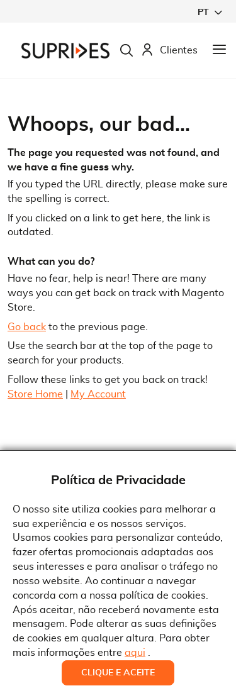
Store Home (35, 394)
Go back (27, 327)
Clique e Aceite (118, 672)
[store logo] (65, 50)
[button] (209, 12)
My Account (98, 394)
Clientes (169, 50)
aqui (135, 653)
